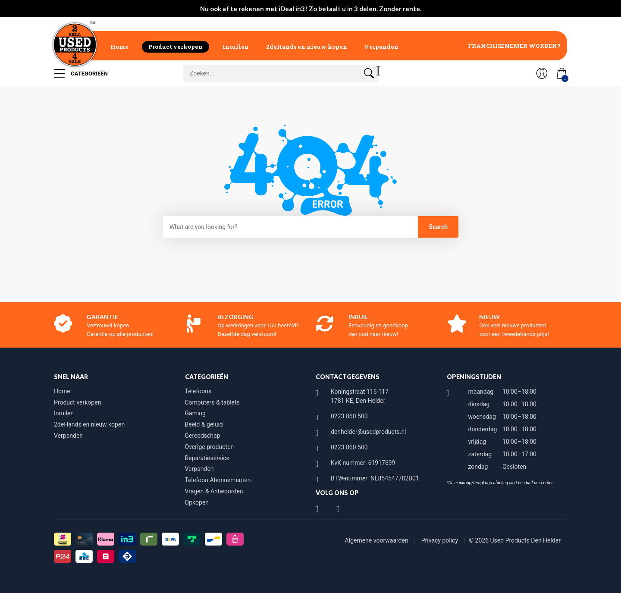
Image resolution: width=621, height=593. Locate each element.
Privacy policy (440, 540)
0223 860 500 (349, 416)
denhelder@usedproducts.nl (368, 431)
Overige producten (209, 446)
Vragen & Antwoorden (214, 491)
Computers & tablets (212, 402)
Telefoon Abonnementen (218, 480)
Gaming (195, 413)
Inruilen (236, 46)
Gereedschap (202, 435)
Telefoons (198, 391)
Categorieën (81, 73)
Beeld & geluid (204, 424)
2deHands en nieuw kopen (306, 46)
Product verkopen (175, 46)
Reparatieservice (207, 458)
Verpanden (381, 46)
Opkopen (197, 502)
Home (119, 46)
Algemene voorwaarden (377, 540)
